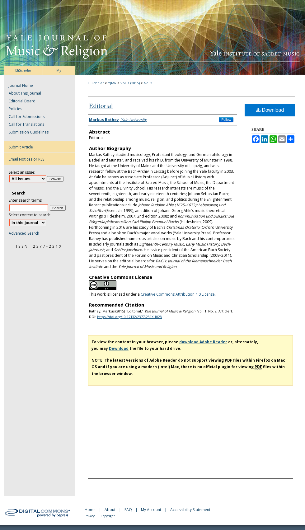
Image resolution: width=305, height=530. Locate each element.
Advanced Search (24, 233)
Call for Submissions (27, 116)
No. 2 (148, 83)
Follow (226, 119)
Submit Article (21, 147)
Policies (15, 108)
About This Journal (25, 93)
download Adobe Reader (203, 342)
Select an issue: (22, 172)
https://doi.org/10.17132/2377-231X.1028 (129, 316)
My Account (151, 509)
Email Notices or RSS (26, 159)
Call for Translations (26, 124)
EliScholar (96, 83)
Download (270, 110)
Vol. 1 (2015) (130, 83)
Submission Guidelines (29, 132)
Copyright (108, 516)
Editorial (101, 106)
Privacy (90, 516)
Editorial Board (22, 101)
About (110, 509)
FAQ (128, 509)
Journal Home (21, 85)
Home (90, 509)
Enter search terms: (26, 200)
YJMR (112, 83)
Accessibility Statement (190, 509)
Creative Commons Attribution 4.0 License (178, 294)
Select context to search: (30, 215)
